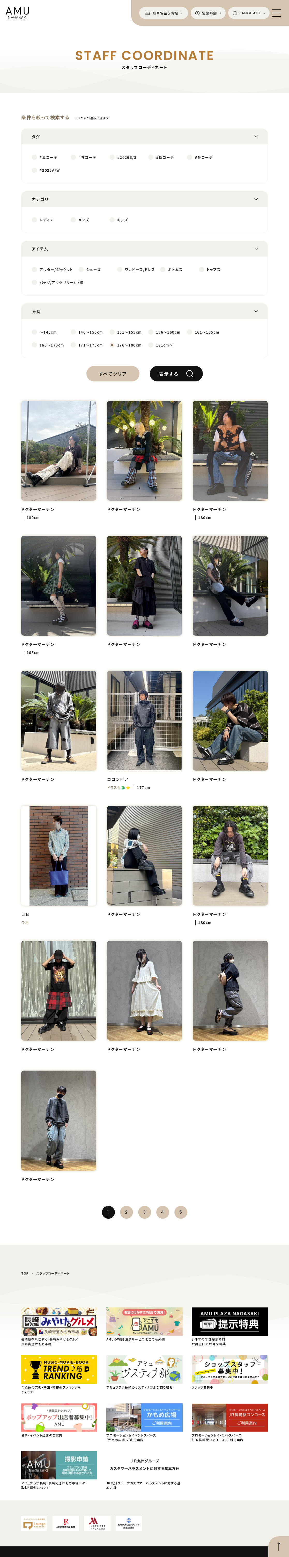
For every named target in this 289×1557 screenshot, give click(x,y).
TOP (25, 1273)
